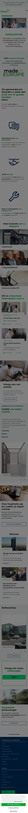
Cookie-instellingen (13, 807)
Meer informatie (18, 801)
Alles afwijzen (13, 811)
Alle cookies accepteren (13, 804)
